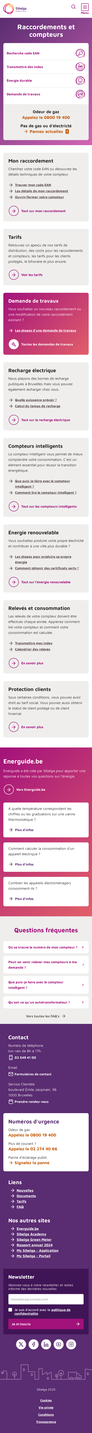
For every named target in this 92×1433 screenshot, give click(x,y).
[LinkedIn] (46, 1344)
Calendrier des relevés (32, 649)
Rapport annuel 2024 (31, 1245)
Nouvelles (21, 1190)
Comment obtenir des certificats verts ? (47, 568)
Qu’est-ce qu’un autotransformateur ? (46, 1002)
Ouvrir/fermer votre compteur (39, 197)
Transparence (46, 1422)
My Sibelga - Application (34, 1250)
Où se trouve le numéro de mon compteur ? (46, 947)
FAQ (17, 1206)
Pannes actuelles (46, 131)
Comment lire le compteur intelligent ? (46, 492)
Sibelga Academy (28, 1234)
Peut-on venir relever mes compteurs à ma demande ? (46, 964)
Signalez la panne (28, 1162)
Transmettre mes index (34, 643)
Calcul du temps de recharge (37, 406)
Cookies (46, 1400)
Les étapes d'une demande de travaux (45, 330)
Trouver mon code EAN (33, 185)
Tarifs (18, 1201)
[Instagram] (71, 1344)
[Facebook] (34, 1344)
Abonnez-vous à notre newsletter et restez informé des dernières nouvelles (40, 1287)
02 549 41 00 (22, 1057)
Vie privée (46, 1407)
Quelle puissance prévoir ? (36, 400)
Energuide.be (24, 1228)
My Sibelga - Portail (30, 1255)
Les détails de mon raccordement (41, 191)
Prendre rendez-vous (28, 1101)
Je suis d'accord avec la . (42, 1311)
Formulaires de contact (30, 1074)
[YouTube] (59, 1344)
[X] (21, 1344)
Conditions (46, 1414)
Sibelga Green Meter (31, 1239)
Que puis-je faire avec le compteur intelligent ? (46, 984)
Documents (23, 1195)
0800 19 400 (57, 117)
